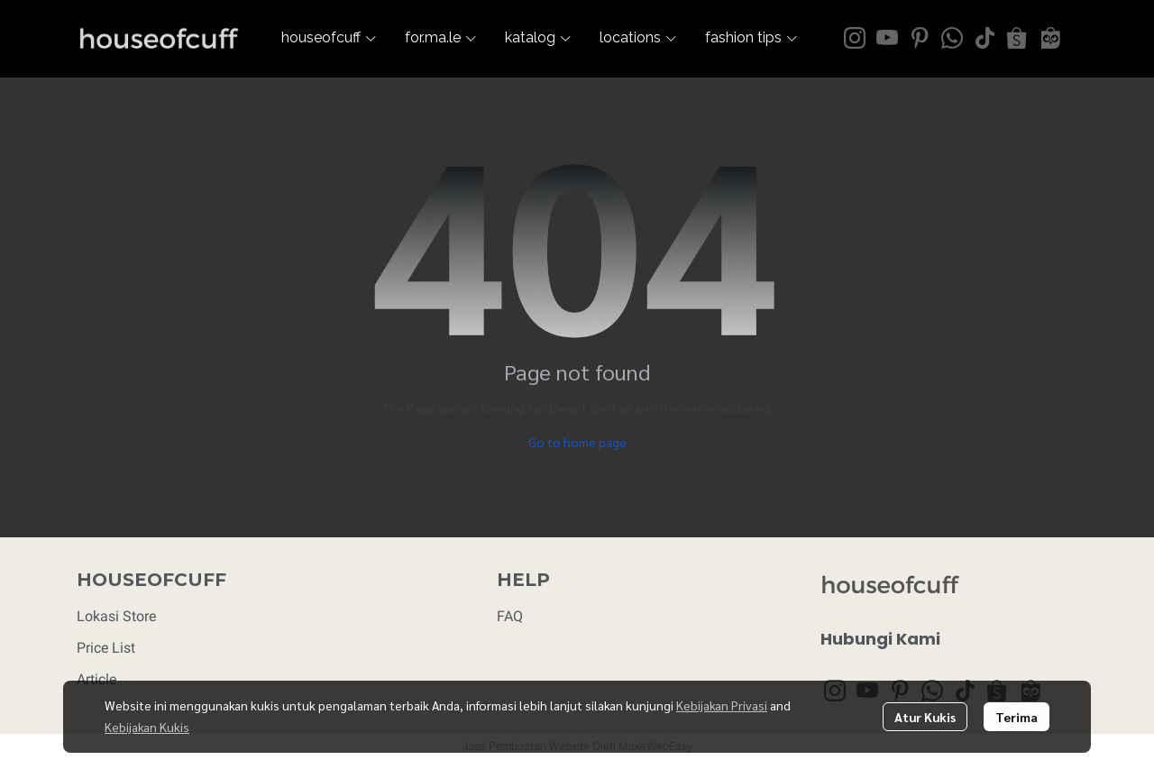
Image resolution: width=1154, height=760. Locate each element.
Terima (1016, 717)
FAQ (510, 616)
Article (96, 679)
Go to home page (577, 442)
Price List (106, 647)
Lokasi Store (116, 616)
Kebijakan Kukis (147, 727)
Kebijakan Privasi (721, 705)
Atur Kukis (925, 717)
